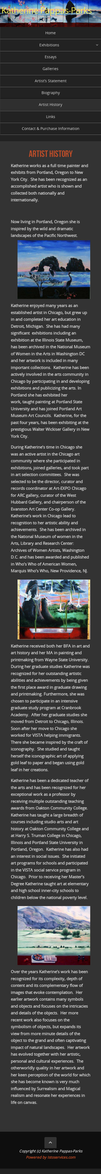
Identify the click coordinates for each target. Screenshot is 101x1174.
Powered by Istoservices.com (50, 1157)
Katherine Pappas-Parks (46, 10)
